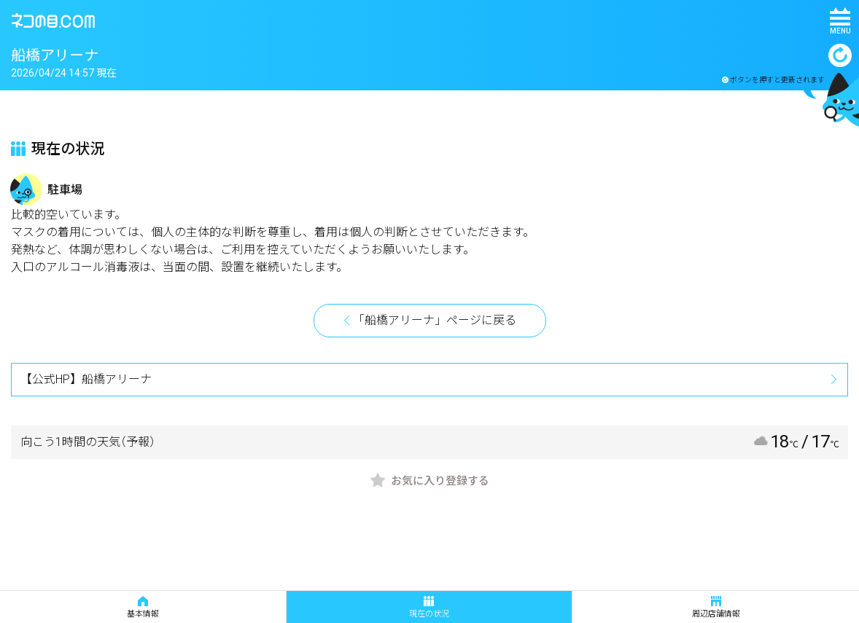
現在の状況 (429, 607)
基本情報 (143, 607)
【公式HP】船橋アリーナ (86, 379)
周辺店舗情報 (716, 607)
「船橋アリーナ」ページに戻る (434, 320)
